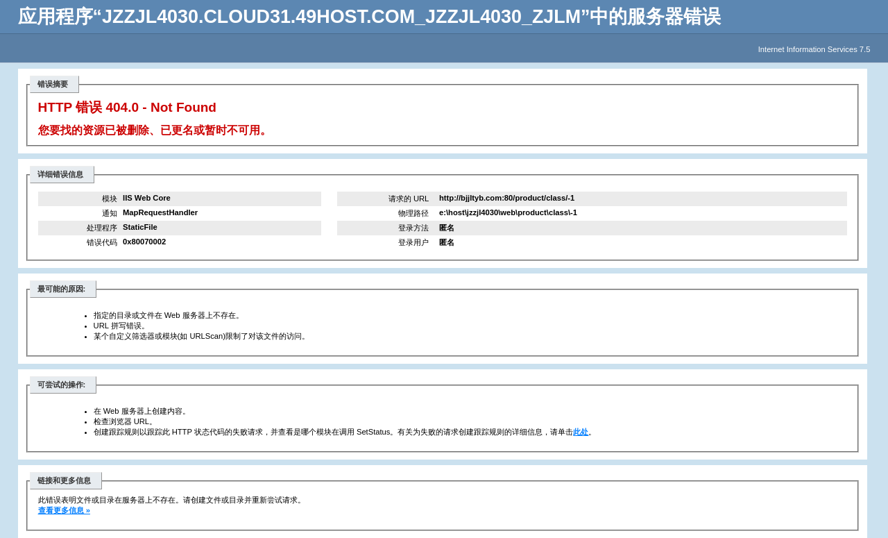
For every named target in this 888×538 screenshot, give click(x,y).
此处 (580, 432)
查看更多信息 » (64, 510)
